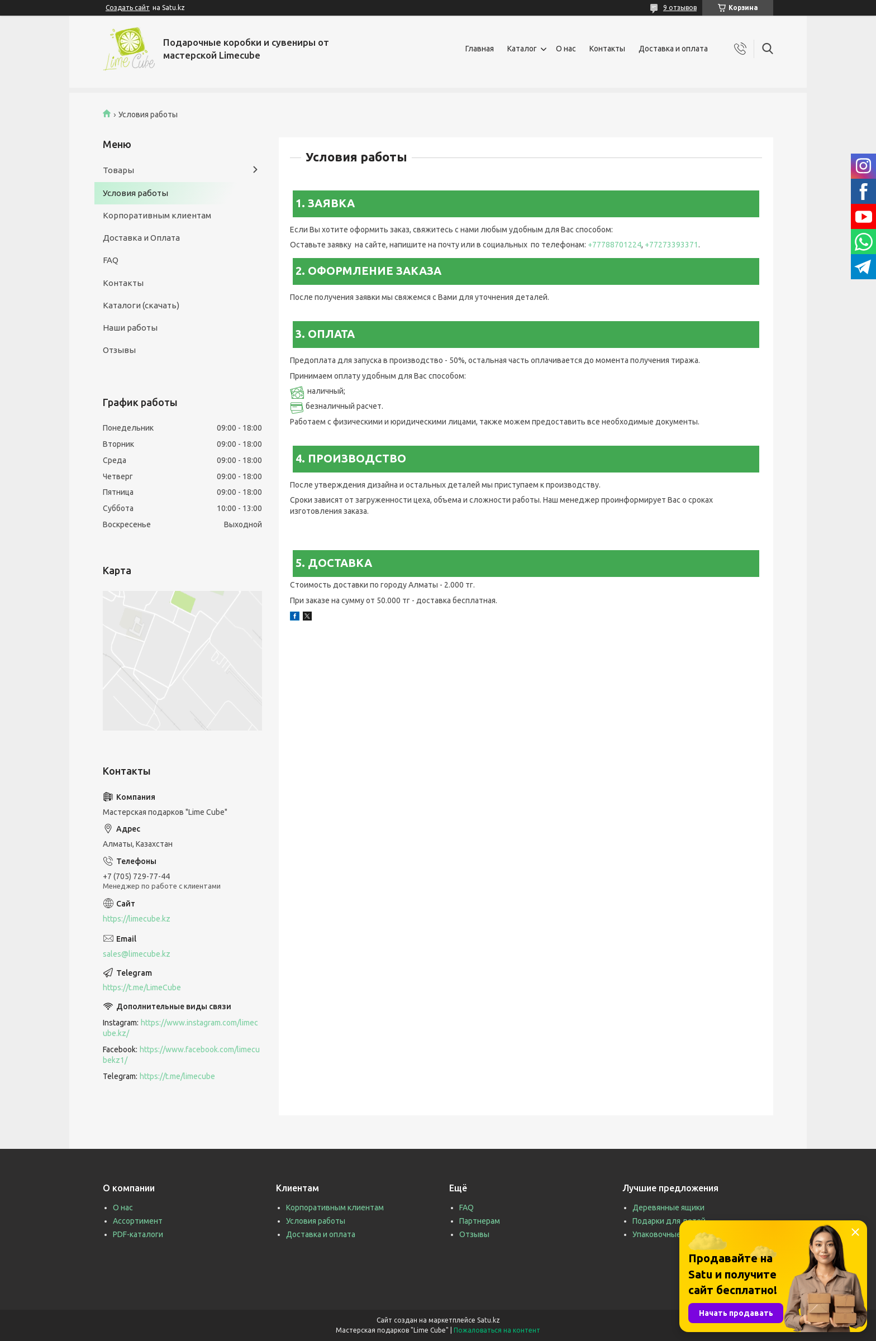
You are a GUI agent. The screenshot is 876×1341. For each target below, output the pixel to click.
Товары (118, 170)
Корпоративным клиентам (157, 215)
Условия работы (135, 193)
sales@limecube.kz (136, 953)
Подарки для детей (669, 1220)
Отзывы (119, 350)
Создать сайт (128, 7)
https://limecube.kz (136, 918)
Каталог (522, 48)
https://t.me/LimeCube (142, 987)
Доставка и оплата (673, 48)
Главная (479, 48)
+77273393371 (671, 244)
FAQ (110, 260)
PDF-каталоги (138, 1234)
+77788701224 (614, 244)
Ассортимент (138, 1220)
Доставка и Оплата (141, 237)
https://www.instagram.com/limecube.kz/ (180, 1028)
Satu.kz (488, 1320)
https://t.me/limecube (177, 1076)
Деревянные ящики (668, 1207)
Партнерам (479, 1220)
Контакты (607, 48)
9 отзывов (680, 7)
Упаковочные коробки (672, 1234)
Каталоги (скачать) (141, 305)
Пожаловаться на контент (497, 1330)
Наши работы (130, 327)
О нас (566, 48)
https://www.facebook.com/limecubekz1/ (181, 1055)
